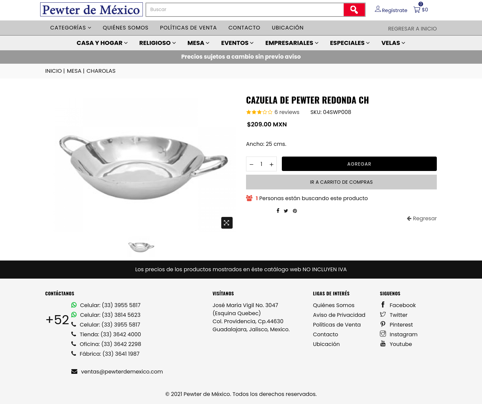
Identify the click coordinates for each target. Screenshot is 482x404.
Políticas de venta (188, 28)
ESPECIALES (350, 43)
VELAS (393, 43)
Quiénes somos (126, 28)
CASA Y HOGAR (102, 43)
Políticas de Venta (337, 324)
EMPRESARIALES (292, 43)
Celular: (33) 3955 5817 (106, 305)
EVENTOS (237, 43)
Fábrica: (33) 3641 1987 (105, 353)
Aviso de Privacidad (339, 315)
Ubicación (288, 28)
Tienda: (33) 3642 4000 (106, 334)
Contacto (244, 28)
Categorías (70, 28)
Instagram (399, 334)
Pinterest (396, 324)
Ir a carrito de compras (341, 181)
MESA (198, 43)
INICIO (55, 71)
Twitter (394, 315)
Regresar (422, 218)
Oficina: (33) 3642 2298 (106, 344)
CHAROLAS (99, 71)
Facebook (398, 305)
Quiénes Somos (333, 305)
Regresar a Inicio (412, 29)
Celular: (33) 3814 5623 (106, 315)
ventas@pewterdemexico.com (117, 371)
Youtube (396, 344)
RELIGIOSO (157, 43)
